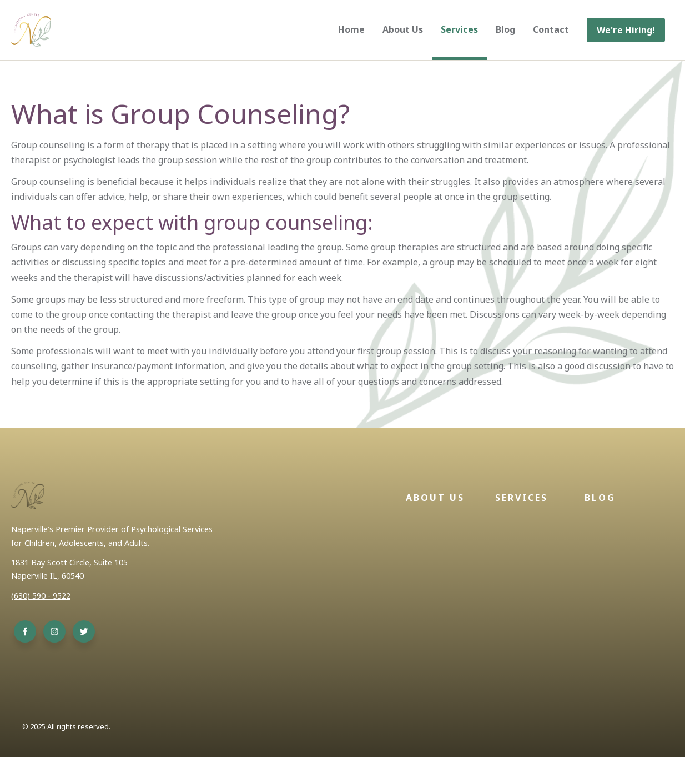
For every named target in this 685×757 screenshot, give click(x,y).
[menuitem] (626, 30)
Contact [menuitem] (551, 29)
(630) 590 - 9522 (40, 595)
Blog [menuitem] (505, 29)
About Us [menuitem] (402, 29)
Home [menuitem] (351, 29)
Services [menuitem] (459, 29)
